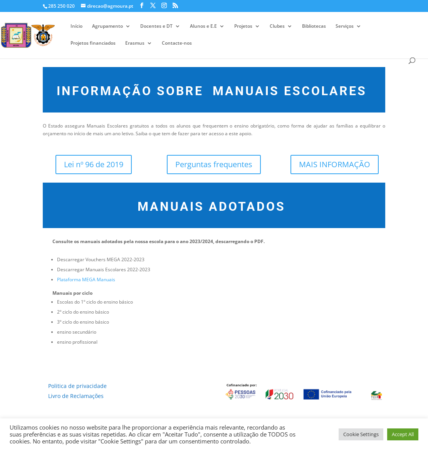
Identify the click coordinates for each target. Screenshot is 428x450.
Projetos (243, 26)
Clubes (277, 26)
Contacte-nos (177, 43)
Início (76, 26)
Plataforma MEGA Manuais (86, 279)
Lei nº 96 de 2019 (93, 164)
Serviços (345, 26)
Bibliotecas (314, 26)
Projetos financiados (93, 43)
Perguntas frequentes (213, 164)
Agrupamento (107, 26)
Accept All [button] (403, 434)
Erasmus (134, 43)
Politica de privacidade (77, 386)
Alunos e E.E (203, 26)
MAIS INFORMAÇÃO (334, 164)
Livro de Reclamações (76, 396)
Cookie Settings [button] (361, 434)
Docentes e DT (156, 26)
